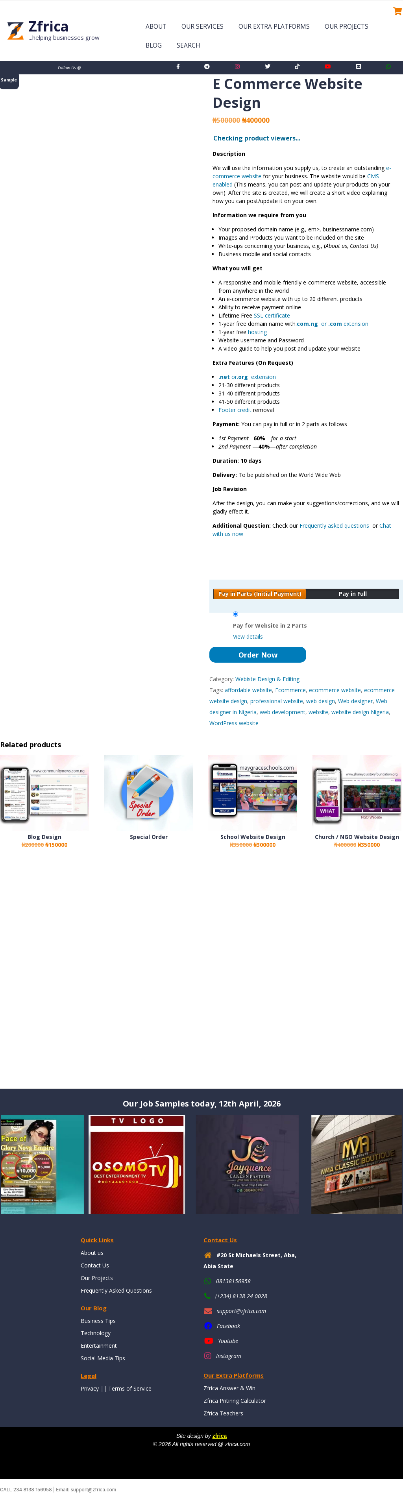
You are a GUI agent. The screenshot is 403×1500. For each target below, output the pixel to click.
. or (319, 323)
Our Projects (346, 26)
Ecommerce (290, 690)
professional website (276, 701)
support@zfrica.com (241, 1311)
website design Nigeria (360, 712)
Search (188, 45)
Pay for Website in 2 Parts (270, 625)
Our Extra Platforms (274, 26)
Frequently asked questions (335, 525)
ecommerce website (335, 690)
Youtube (228, 1341)
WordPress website (234, 723)
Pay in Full (353, 593)
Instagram (228, 1356)
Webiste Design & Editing (267, 679)
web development (282, 712)
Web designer (355, 701)
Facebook (228, 1326)
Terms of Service (130, 1388)
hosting (257, 332)
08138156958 (233, 1281)
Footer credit (234, 410)
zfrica (220, 1436)
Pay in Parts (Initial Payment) (259, 593)
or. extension (247, 377)
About (156, 26)
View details (248, 636)
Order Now (257, 654)
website (318, 712)
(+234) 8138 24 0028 (241, 1296)
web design (320, 701)
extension (355, 323)
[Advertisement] (201, 976)
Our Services (202, 26)
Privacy (90, 1388)
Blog (154, 45)
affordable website (248, 690)
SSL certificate (271, 315)
